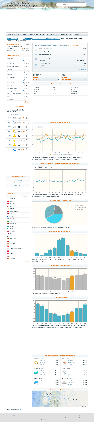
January (36, 87)
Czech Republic (14, 211)
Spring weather (18, 182)
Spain (11, 241)
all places (26, 102)
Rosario (9, 85)
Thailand (12, 246)
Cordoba (9, 69)
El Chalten (10, 99)
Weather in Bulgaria (77, 415)
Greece (12, 218)
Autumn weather (18, 188)
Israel (12, 226)
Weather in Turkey (44, 415)
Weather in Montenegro (62, 417)
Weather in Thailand (28, 415)
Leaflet (81, 406)
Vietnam (12, 258)
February (37, 89)
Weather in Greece (12, 417)
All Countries (52, 34)
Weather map (22, 34)
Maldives (12, 231)
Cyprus (12, 208)
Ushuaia (9, 96)
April (35, 93)
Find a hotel (78, 34)
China (11, 201)
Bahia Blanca (10, 61)
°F (14, 34)
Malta (11, 233)
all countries (26, 261)
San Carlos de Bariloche (13, 88)
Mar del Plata (11, 71)
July (54, 91)
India (11, 221)
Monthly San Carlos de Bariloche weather (60, 84)
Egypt (12, 213)
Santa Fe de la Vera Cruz (14, 93)
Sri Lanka (13, 243)
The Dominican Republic (17, 248)
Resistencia (10, 80)
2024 (46, 127)
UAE (11, 256)
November (74, 91)
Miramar (9, 74)
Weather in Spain (27, 417)
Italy (11, 228)
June (54, 89)
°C (12, 34)
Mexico (12, 236)
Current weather (13, 44)
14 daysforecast (36, 78)
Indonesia (13, 223)
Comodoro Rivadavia (13, 66)
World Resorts (12, 39)
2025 (40, 127)
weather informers (47, 419)
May (54, 87)
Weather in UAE (60, 415)
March (36, 91)
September (74, 87)
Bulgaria (12, 198)
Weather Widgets (65, 34)
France (12, 216)
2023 (51, 127)
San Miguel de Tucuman (13, 91)
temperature (66, 78)
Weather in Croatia (44, 417)
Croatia (12, 203)
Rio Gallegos (10, 82)
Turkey (12, 253)
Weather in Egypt (11, 415)
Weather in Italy (76, 417)
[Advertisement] (47, 20)
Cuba (11, 206)
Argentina (27, 39)
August (55, 93)
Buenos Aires (10, 63)
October (73, 89)
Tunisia (12, 251)
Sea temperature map (37, 34)
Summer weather (18, 185)
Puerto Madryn (11, 77)
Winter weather (18, 180)
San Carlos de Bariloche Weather (46, 39)
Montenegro (14, 238)
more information (82, 69)
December (74, 93)
